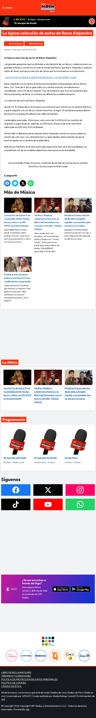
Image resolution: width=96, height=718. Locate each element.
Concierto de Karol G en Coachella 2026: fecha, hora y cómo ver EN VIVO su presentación (18, 212)
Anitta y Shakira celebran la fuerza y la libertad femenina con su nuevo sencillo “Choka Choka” (48, 214)
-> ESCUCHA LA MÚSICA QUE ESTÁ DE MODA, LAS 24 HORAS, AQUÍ (40, 77)
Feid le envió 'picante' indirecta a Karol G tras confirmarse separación (18, 270)
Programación (13, 419)
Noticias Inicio (15, 43)
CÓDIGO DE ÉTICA (11, 686)
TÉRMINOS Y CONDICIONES (16, 675)
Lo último (9, 362)
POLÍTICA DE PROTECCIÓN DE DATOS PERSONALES (29, 679)
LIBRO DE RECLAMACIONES (16, 672)
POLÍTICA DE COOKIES (13, 682)
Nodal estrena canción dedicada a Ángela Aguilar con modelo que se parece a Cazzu (78, 212)
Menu (7, 7)
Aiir (27, 709)
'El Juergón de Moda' (25, 23)
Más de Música (36, 43)
